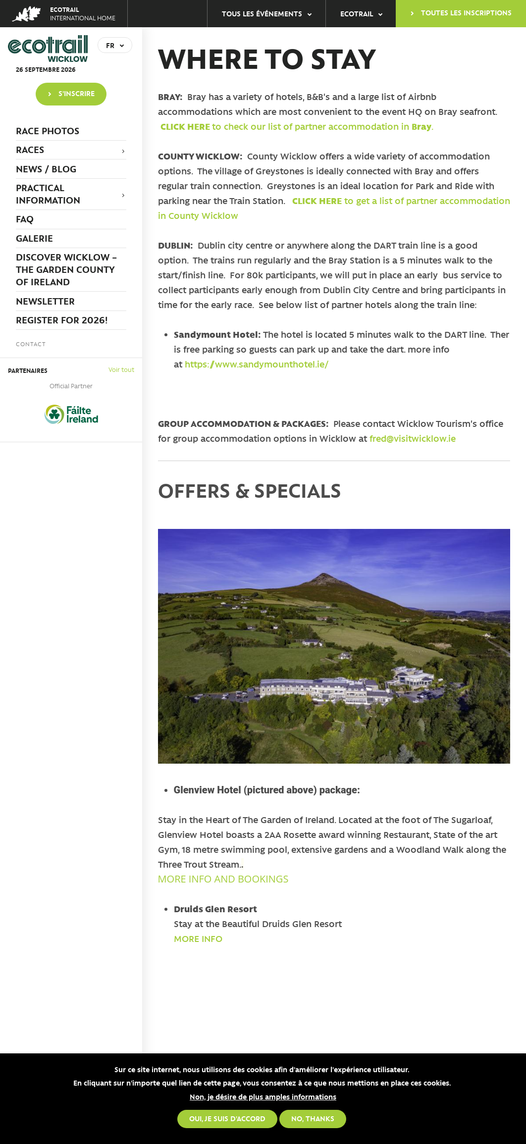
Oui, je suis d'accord (227, 1118)
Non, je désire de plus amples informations (263, 1096)
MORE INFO (198, 938)
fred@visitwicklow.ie (412, 438)
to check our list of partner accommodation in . (296, 126)
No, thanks (312, 1118)
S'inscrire (76, 93)
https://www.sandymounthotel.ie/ (257, 364)
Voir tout (121, 369)
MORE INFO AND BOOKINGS (223, 878)
